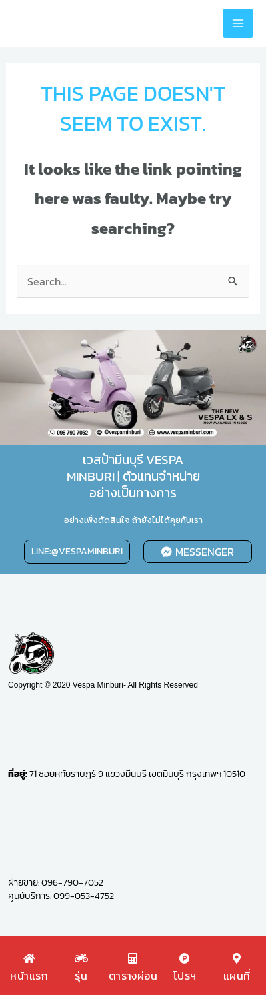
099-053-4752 (83, 896)
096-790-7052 (72, 883)
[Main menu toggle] (238, 23)
